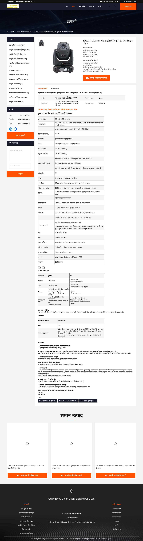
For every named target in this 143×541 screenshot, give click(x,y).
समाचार (117, 521)
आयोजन (100, 6)
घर (67, 6)
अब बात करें (128, 6)
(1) (16, 102)
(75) (16, 70)
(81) (18, 75)
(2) (19, 93)
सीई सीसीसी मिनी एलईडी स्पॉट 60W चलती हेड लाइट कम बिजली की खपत (115, 467)
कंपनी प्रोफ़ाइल (117, 509)
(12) (19, 50)
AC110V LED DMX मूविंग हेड (67, 401)
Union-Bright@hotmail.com (110, 1)
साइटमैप (116, 525)
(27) (19, 64)
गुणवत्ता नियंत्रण (116, 517)
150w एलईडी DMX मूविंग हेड (47, 401)
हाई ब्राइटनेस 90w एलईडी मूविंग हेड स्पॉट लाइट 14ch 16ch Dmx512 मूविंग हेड (26, 467)
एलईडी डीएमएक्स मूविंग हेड (24, 32)
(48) (16, 45)
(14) (18, 97)
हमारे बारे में (82, 6)
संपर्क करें (91, 6)
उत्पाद (73, 6)
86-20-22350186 (130, 1)
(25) (18, 59)
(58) (17, 54)
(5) (15, 88)
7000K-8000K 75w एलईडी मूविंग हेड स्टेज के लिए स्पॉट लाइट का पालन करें (71, 467)
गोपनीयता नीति (117, 529)
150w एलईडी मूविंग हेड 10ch (88, 401)
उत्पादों (12, 32)
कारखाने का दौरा (116, 513)
